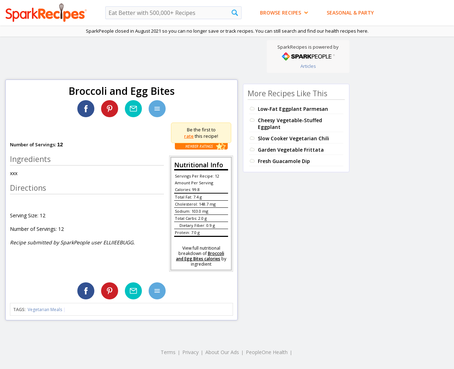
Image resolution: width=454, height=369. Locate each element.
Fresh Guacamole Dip (284, 161)
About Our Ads (222, 352)
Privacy (190, 352)
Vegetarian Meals (45, 309)
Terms (168, 352)
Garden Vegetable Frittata (291, 149)
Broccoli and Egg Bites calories (200, 256)
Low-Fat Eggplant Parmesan (293, 108)
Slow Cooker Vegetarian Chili (293, 138)
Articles (308, 66)
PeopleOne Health (267, 352)
